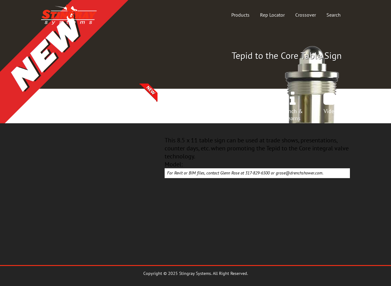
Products (240, 15)
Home (59, 111)
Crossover (305, 15)
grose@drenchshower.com (299, 173)
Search (333, 15)
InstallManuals (254, 115)
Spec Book (215, 111)
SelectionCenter (137, 115)
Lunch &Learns (292, 115)
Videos (332, 111)
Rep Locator (272, 15)
